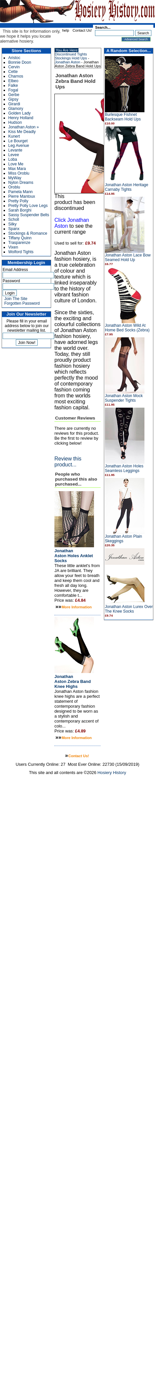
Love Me (15, 164)
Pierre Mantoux (21, 196)
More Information (77, 607)
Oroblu (14, 187)
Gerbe (13, 94)
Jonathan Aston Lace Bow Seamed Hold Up (128, 257)
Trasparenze (19, 242)
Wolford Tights (20, 252)
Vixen (13, 247)
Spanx (13, 228)
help (65, 30)
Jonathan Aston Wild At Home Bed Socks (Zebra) (127, 327)
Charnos (15, 76)
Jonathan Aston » (23, 127)
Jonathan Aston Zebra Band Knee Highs (72, 681)
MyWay (14, 178)
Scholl (13, 219)
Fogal (13, 90)
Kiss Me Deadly (22, 131)
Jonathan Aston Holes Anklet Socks (73, 555)
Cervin (14, 67)
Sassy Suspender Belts (28, 215)
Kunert (14, 136)
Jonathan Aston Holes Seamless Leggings (124, 468)
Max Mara (17, 168)
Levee (13, 154)
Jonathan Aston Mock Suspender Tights (124, 398)
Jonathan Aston (67, 62)
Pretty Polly (18, 201)
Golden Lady (19, 113)
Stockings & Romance (27, 233)
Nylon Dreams (20, 182)
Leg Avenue (18, 145)
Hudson (15, 122)
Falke (13, 85)
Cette (13, 71)
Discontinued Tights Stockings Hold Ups (71, 56)
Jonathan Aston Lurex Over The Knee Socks (129, 609)
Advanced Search (136, 39)
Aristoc (14, 57)
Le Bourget (18, 141)
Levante (15, 150)
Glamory (15, 108)
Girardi (14, 104)
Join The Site (15, 298)
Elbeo (13, 81)
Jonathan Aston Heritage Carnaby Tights (126, 187)
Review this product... (67, 461)
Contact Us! (82, 30)
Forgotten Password (22, 303)
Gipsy (13, 99)
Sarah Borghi (19, 210)
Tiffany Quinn (20, 238)
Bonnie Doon (19, 62)
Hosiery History (112, 772)
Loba (12, 159)
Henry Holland (20, 118)
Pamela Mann (20, 191)
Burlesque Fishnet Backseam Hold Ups (123, 116)
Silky (12, 224)
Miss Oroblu (18, 173)
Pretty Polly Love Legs (27, 205)
